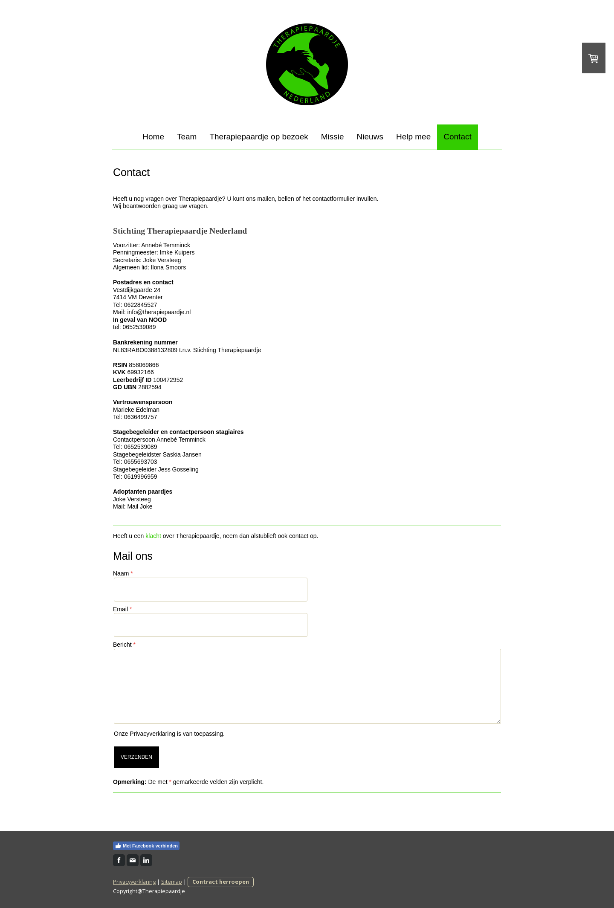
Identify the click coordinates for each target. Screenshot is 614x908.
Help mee (413, 136)
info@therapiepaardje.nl (159, 312)
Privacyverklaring (152, 733)
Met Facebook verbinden (146, 845)
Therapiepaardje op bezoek (258, 136)
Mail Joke (139, 506)
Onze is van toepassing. (169, 733)
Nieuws (370, 136)
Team (187, 136)
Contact (457, 136)
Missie (332, 136)
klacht (153, 535)
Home (153, 136)
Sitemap (171, 881)
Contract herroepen (220, 881)
